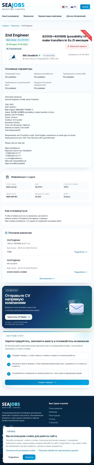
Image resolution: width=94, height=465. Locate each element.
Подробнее (14, 457)
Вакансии (28, 16)
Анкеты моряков (10, 16)
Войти (85, 7)
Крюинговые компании (50, 16)
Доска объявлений (76, 16)
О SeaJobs (53, 422)
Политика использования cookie (21, 450)
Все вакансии (47, 278)
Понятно (29, 457)
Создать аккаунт (47, 382)
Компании (53, 412)
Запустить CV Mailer (18, 317)
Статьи (52, 419)
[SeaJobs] (21, 7)
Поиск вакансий (55, 408)
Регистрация (54, 415)
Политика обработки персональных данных (58, 450)
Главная (5, 26)
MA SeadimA (30, 55)
